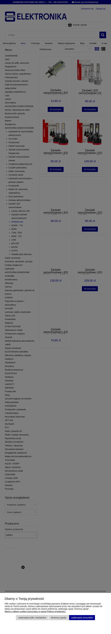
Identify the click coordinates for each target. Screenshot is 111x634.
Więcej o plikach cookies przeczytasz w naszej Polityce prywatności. (35, 611)
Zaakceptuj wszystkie (82, 617)
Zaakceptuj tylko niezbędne (32, 617)
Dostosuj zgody (58, 617)
